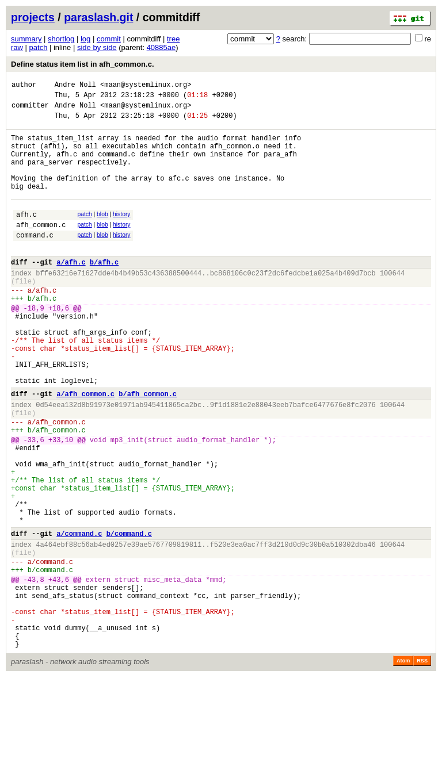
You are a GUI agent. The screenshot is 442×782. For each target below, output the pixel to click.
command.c (35, 261)
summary (26, 38)
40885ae (161, 47)
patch (38, 47)
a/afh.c (70, 291)
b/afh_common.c (148, 449)
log (85, 38)
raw (17, 47)
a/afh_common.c (85, 449)
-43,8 (34, 671)
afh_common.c (41, 249)
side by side (97, 47)
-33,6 (34, 503)
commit (109, 38)
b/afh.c (104, 291)
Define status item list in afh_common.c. (82, 64)
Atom (403, 766)
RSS (422, 766)
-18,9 (34, 346)
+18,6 (58, 346)
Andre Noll (75, 86)
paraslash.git (98, 17)
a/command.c (79, 616)
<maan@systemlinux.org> (145, 86)
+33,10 (60, 503)
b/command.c (129, 616)
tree (173, 38)
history (121, 235)
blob (102, 235)
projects (33, 17)
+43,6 (58, 671)
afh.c (26, 236)
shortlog (61, 38)
